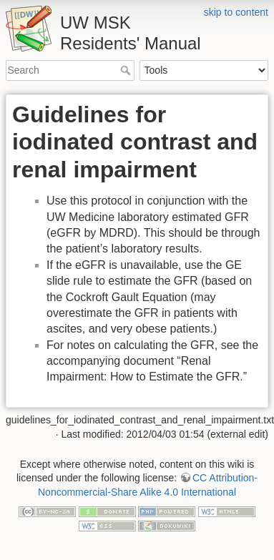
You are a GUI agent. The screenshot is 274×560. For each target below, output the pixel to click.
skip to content (236, 12)
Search (127, 70)
